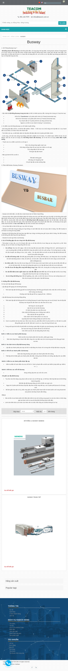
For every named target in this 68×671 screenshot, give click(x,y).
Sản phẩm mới (13, 635)
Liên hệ (11, 615)
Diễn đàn (12, 629)
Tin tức (11, 625)
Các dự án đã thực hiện (16, 627)
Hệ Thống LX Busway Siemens (34, 421)
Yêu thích (12, 651)
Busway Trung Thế (34, 497)
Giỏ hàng (12, 649)
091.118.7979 (23, 17)
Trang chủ (6, 36)
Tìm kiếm (12, 623)
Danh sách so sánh (15, 633)
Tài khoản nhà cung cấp (16, 653)
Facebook (32, 667)
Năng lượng (15, 36)
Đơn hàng (12, 645)
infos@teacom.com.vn (40, 17)
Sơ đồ (11, 610)
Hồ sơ (11, 643)
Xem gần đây (13, 631)
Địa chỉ (11, 647)
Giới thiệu (12, 612)
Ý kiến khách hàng (15, 614)
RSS (36, 667)
